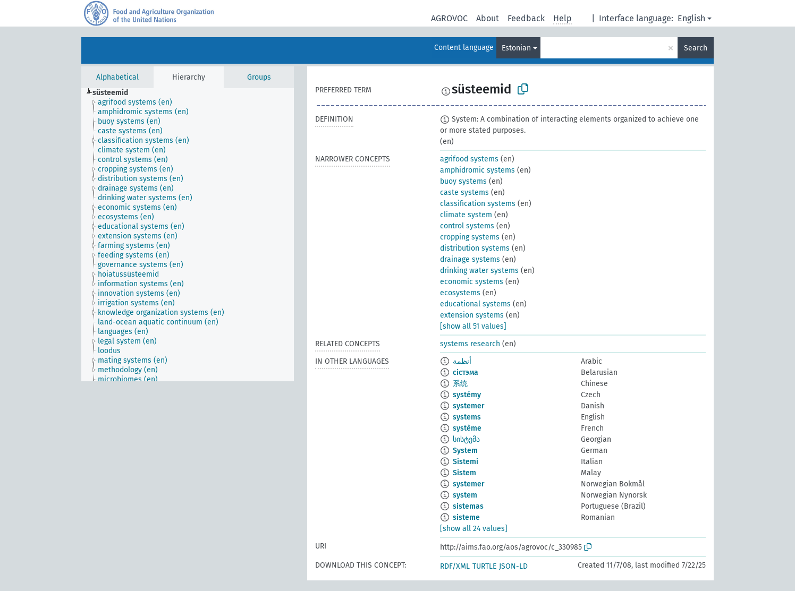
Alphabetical (117, 77)
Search (695, 48)
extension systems (472, 315)
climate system (466, 214)
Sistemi (465, 461)
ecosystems (460, 292)
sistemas (468, 506)
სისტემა (466, 439)
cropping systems (470, 237)
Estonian (516, 48)
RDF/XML (455, 566)
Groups (259, 77)
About (487, 18)
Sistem (464, 472)
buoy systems (463, 181)
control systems (467, 225)
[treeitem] (115, 93)
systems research (470, 343)
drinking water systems (479, 270)
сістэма (465, 372)
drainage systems (470, 259)
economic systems (471, 281)
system (465, 495)
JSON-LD (513, 566)
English (691, 18)
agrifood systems (469, 159)
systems (467, 417)
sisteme (466, 517)
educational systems (475, 304)
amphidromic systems (477, 170)
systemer (469, 405)
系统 (460, 383)
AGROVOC (449, 18)
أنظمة (462, 361)
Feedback (526, 18)
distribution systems (475, 248)
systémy (467, 394)
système (467, 428)
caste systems (464, 192)
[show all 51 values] (473, 326)
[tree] (187, 234)
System (465, 450)
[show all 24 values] (474, 528)
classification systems (477, 203)
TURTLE (484, 566)
